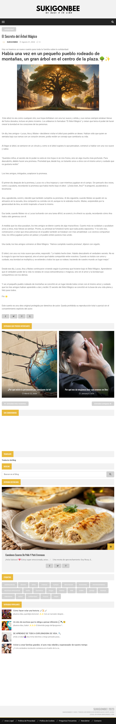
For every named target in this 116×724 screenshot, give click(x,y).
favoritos (39, 591)
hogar (51, 591)
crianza (44, 585)
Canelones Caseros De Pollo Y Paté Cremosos (25, 555)
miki (71, 591)
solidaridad (9, 29)
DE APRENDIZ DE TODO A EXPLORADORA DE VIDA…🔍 (37, 633)
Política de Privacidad (25, 721)
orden (81, 591)
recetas (103, 591)
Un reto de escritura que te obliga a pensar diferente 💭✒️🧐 (39, 622)
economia (83, 585)
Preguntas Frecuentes (66, 721)
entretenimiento (99, 585)
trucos (45, 596)
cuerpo (56, 585)
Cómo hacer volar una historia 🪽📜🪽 (30, 611)
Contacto (96, 721)
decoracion (68, 585)
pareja (91, 591)
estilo (28, 591)
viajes (56, 596)
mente (61, 591)
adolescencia (9, 585)
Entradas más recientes (15, 404)
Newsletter (84, 721)
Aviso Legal (8, 721)
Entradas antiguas (102, 404)
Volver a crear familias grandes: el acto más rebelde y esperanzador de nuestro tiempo (50, 645)
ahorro (23, 585)
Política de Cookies (45, 721)
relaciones (8, 596)
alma (34, 585)
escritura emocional (12, 591)
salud (20, 596)
